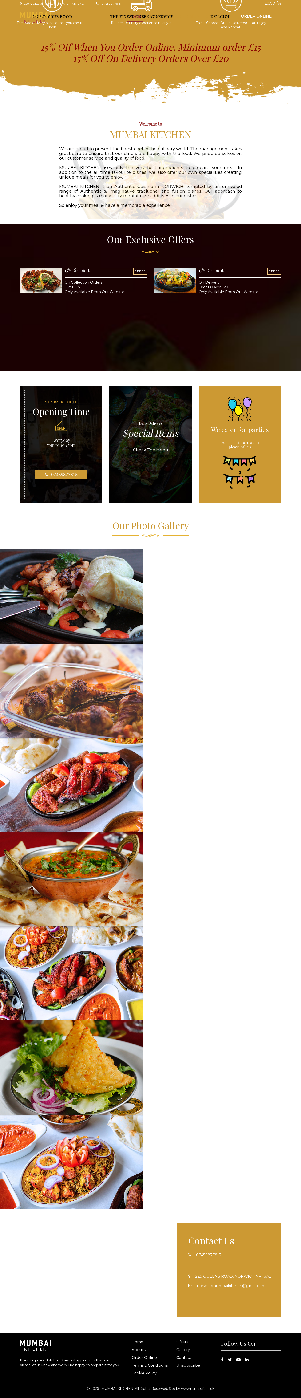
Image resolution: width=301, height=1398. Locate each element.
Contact (213, 16)
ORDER (140, 271)
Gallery (193, 16)
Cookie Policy (144, 1373)
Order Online (256, 16)
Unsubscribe (188, 1365)
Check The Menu (150, 449)
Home (135, 16)
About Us (155, 16)
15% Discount (77, 270)
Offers (175, 16)
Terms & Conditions (150, 1365)
